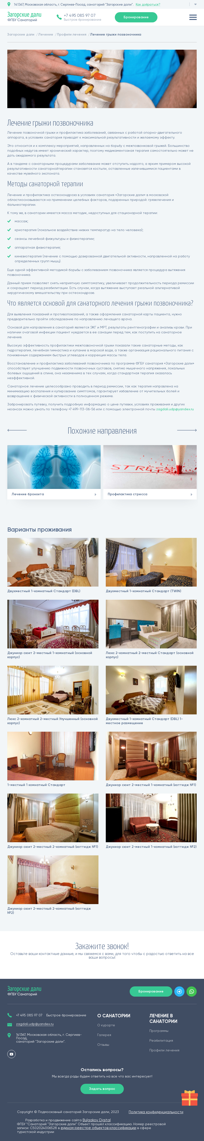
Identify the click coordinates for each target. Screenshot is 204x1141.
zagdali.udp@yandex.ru (175, 409)
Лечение (45, 34)
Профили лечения (71, 34)
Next (187, 430)
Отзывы (103, 1045)
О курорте (106, 1025)
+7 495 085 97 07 (80, 15)
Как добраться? (148, 4)
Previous (17, 430)
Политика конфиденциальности (156, 1112)
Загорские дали (20, 34)
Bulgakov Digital (97, 1120)
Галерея (104, 1035)
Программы (158, 1031)
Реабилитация (161, 1040)
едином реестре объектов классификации (98, 1128)
